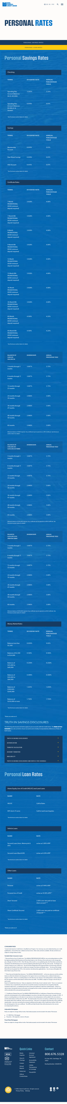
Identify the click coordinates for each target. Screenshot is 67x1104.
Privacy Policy (20, 1091)
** (51, 893)
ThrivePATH (32, 1072)
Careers (22, 1063)
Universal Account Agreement (32, 1055)
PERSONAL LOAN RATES (33, 47)
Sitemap (27, 1091)
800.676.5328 (54, 1054)
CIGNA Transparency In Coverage (33, 1067)
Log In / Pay (50, 4)
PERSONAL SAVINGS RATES (33, 42)
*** (47, 903)
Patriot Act (23, 1071)
